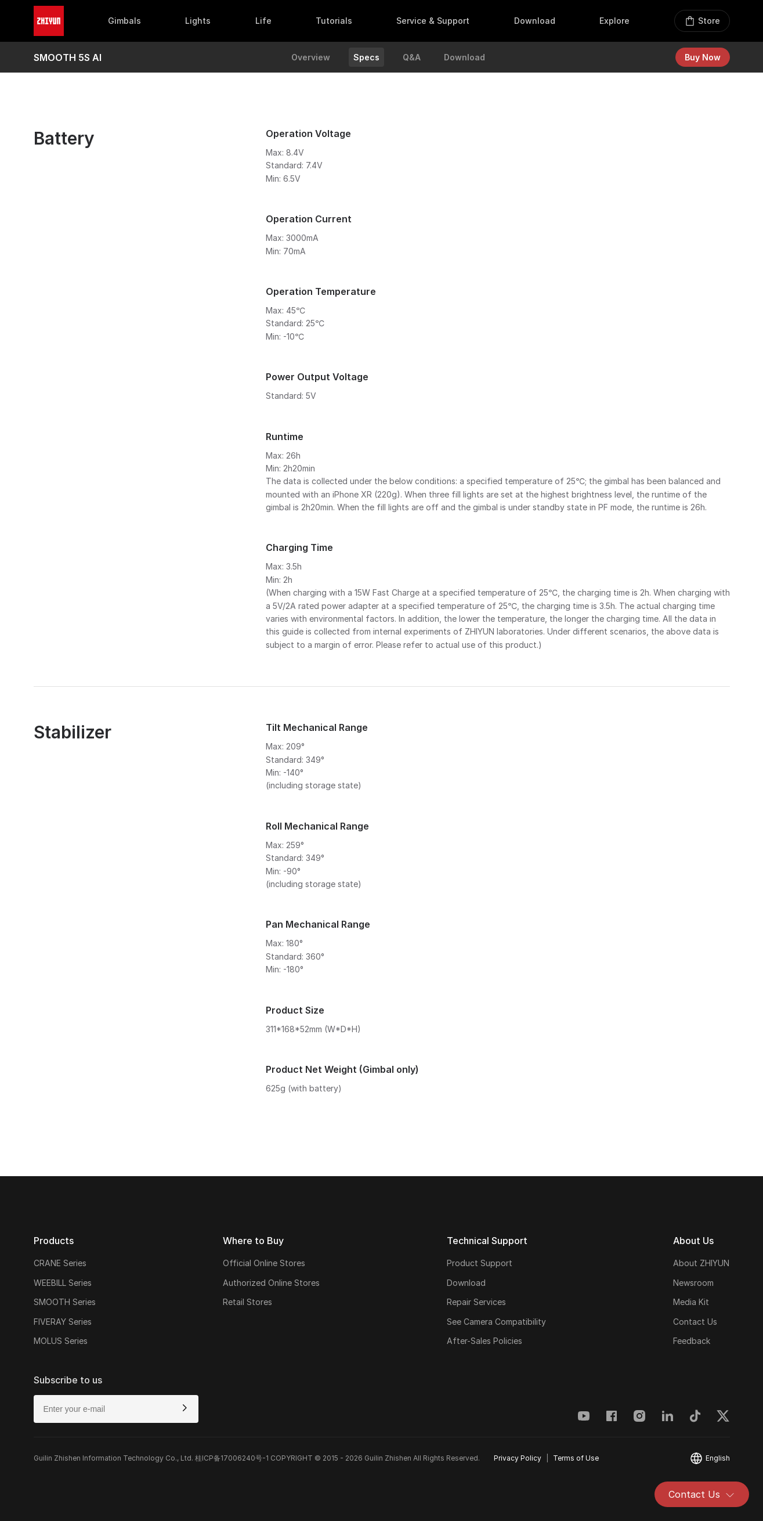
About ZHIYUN (701, 1263)
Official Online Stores (264, 1263)
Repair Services (476, 1302)
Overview (310, 57)
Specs (366, 57)
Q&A (412, 57)
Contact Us (701, 1494)
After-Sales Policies (484, 1341)
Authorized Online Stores (271, 1283)
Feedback (691, 1341)
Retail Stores (247, 1302)
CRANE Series (60, 1263)
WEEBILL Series (63, 1283)
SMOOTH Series (65, 1302)
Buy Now (703, 57)
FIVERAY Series (63, 1322)
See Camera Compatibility (496, 1322)
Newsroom (693, 1283)
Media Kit (691, 1302)
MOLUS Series (61, 1341)
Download (464, 57)
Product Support (479, 1263)
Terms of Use (576, 1458)
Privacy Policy (517, 1458)
